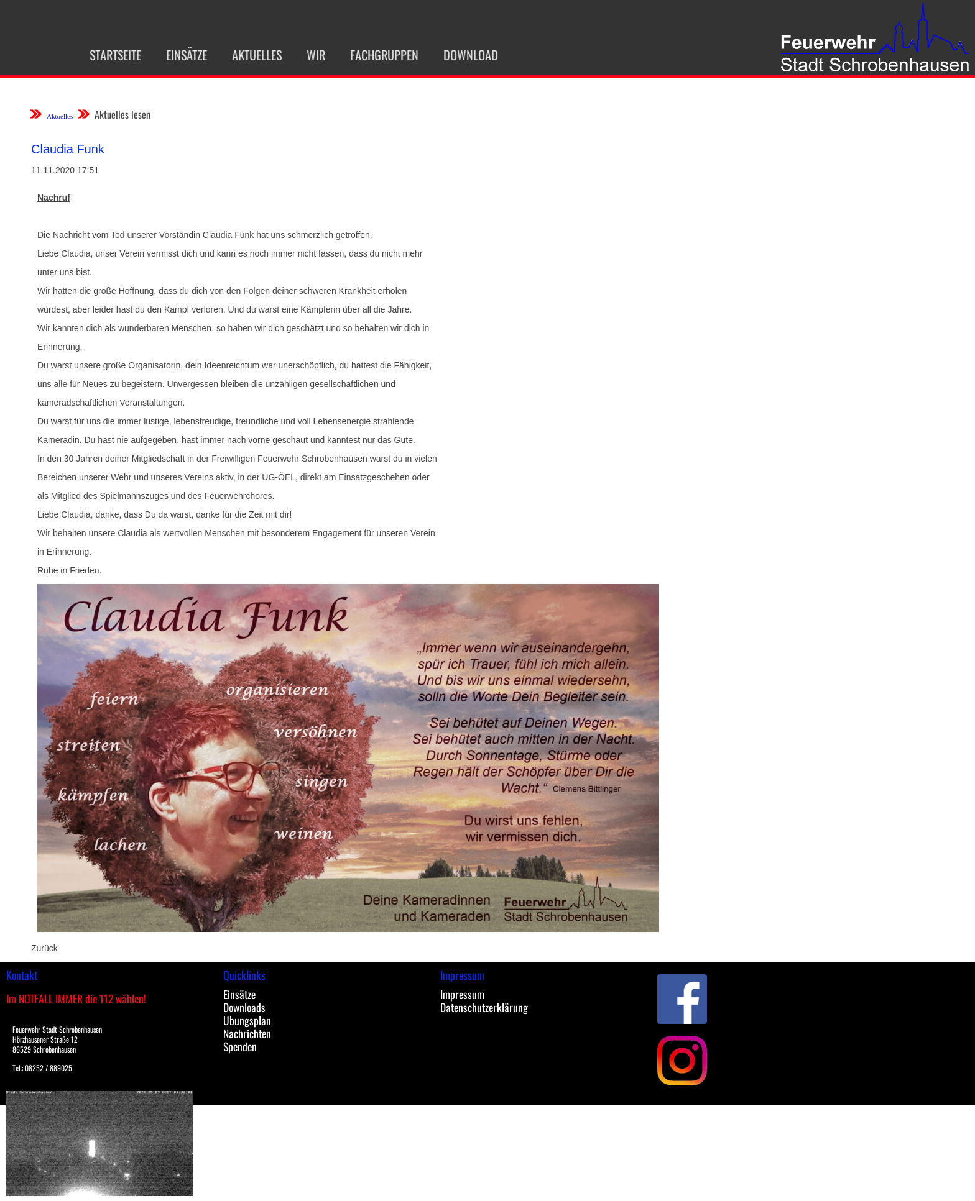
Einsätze (177, 54)
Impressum (462, 994)
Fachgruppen (375, 54)
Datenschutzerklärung (484, 1007)
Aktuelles (248, 54)
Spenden (240, 1046)
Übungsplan (247, 1020)
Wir (307, 54)
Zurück (44, 948)
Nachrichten (247, 1033)
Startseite (106, 54)
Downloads (244, 1007)
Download (462, 54)
